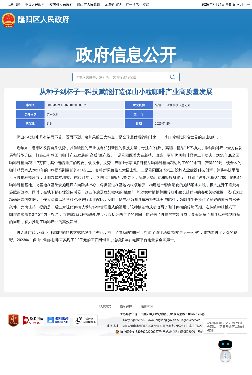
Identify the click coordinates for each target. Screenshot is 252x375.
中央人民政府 (35, 5)
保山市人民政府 (88, 5)
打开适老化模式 (137, 5)
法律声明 (147, 306)
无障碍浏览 (113, 5)
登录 (18, 4)
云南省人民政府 (61, 5)
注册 (10, 4)
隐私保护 (126, 306)
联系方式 (105, 306)
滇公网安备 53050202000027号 (138, 331)
